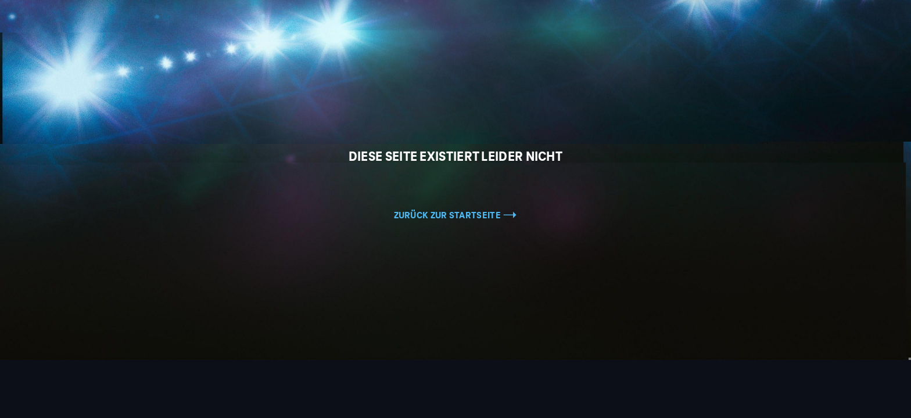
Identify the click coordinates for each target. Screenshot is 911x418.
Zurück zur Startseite (455, 215)
